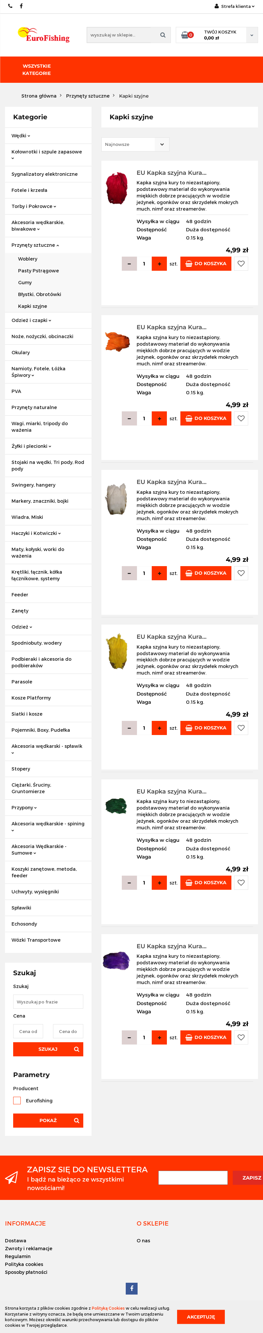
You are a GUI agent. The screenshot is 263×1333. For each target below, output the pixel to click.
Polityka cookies (24, 1264)
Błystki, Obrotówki (39, 294)
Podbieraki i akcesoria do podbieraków (41, 662)
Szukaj (48, 1049)
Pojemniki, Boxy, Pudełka (41, 730)
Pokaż (48, 1120)
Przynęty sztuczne (35, 245)
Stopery (21, 768)
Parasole (22, 681)
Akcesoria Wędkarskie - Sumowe (39, 849)
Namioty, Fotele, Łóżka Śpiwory (39, 372)
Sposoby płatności (26, 1272)
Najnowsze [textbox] (117, 144)
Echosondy (24, 924)
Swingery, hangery (33, 485)
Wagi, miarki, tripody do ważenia (40, 427)
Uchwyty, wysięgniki (35, 891)
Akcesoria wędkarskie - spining (48, 826)
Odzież (22, 627)
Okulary (21, 352)
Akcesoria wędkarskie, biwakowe (38, 225)
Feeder (20, 594)
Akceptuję (201, 1317)
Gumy (25, 282)
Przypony (24, 807)
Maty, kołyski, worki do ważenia (38, 552)
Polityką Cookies (108, 1308)
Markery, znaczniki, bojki (40, 501)
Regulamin (18, 1256)
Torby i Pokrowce (34, 206)
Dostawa (15, 1240)
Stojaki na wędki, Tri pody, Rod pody (48, 465)
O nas (143, 1240)
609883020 (10, 6)
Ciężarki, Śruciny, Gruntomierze (31, 788)
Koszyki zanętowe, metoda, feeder (44, 872)
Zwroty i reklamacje (28, 1248)
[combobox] (135, 144)
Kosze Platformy (31, 698)
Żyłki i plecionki (31, 446)
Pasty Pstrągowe (38, 270)
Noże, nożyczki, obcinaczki (42, 336)
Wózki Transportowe (36, 940)
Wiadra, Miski (27, 517)
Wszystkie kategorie (36, 69)
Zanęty (20, 610)
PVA (16, 391)
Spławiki (21, 907)
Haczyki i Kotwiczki (36, 533)
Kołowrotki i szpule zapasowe (47, 154)
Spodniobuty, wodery (37, 643)
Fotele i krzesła (29, 190)
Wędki (21, 135)
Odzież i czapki (31, 320)
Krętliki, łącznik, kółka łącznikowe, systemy (37, 575)
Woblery (27, 259)
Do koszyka (205, 264)
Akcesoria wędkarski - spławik (47, 748)
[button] (25, 1223)
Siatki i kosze (27, 714)
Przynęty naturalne (34, 407)
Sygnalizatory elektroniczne (45, 174)
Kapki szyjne (32, 306)
